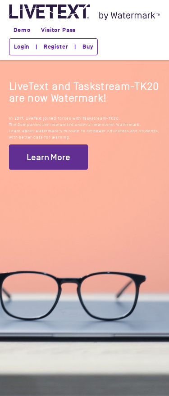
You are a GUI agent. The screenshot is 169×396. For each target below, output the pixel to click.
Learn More (48, 157)
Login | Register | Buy (53, 46)
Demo (22, 30)
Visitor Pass (58, 30)
